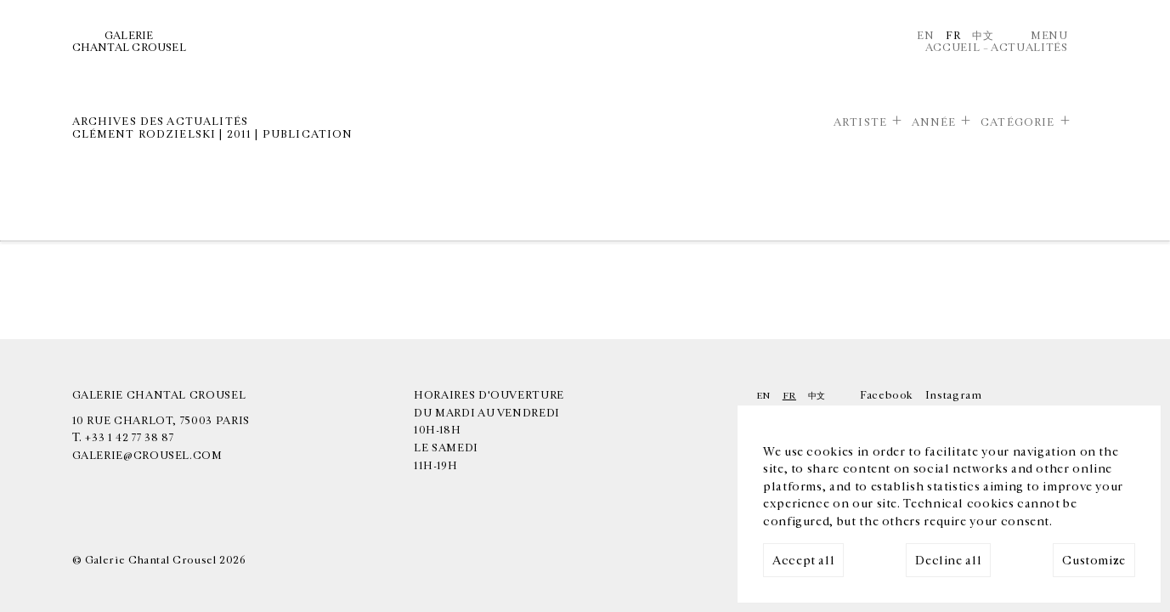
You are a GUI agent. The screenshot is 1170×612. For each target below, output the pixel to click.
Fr (953, 35)
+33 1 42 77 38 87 (129, 438)
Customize (1094, 560)
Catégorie (1017, 122)
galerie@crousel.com (147, 455)
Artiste (860, 122)
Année (934, 122)
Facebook (886, 395)
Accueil (952, 47)
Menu (1049, 35)
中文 (982, 35)
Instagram (953, 395)
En (925, 35)
